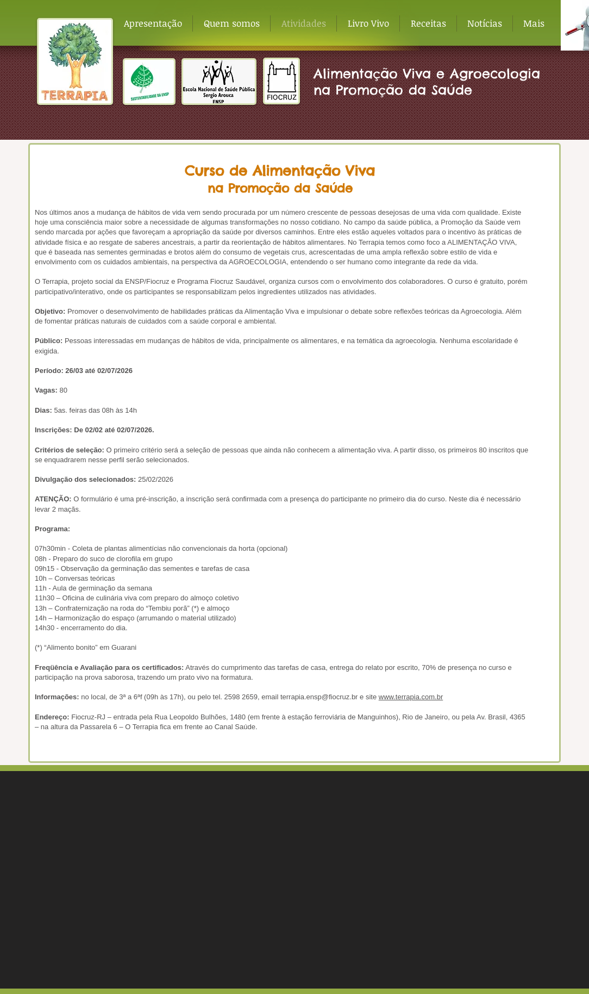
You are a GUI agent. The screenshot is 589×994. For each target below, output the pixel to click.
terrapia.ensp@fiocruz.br (319, 697)
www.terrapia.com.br (411, 697)
